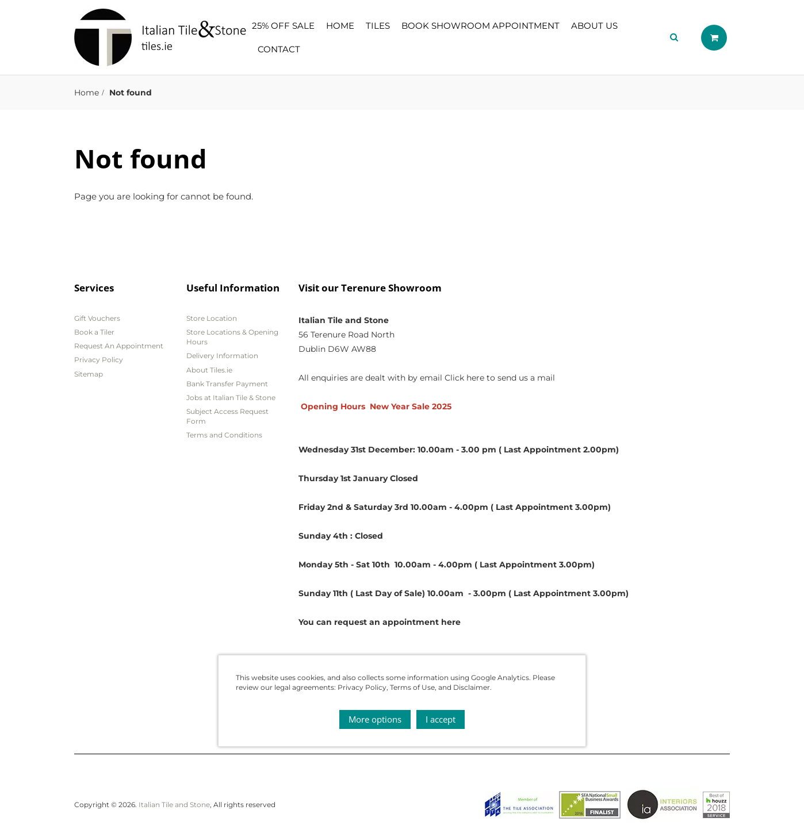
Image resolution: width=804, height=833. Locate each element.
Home (340, 25)
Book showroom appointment (480, 25)
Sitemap (88, 374)
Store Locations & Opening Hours (232, 337)
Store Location (211, 318)
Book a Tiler (94, 332)
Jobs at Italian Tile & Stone (230, 397)
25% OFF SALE (283, 25)
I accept (440, 719)
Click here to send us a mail (500, 378)
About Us (594, 25)
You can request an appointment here (379, 622)
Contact (279, 49)
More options (375, 719)
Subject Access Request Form (227, 416)
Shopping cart (714, 38)
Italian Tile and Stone (174, 804)
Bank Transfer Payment (227, 383)
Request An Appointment (118, 345)
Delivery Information (222, 355)
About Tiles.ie (209, 370)
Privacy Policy (98, 359)
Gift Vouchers (97, 318)
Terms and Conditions (224, 435)
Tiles (378, 25)
